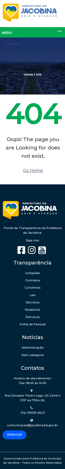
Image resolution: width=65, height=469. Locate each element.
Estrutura (32, 317)
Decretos (32, 302)
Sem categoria (32, 355)
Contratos (32, 280)
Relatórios (32, 309)
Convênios (33, 287)
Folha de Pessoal (33, 324)
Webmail (14, 434)
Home (28, 74)
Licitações (32, 273)
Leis (33, 295)
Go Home (33, 170)
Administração (33, 347)
